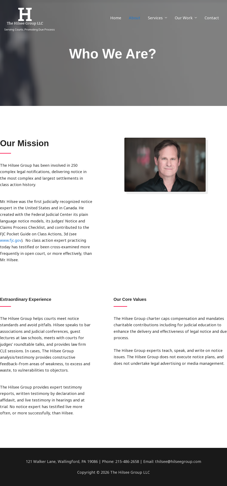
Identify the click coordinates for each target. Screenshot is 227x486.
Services (155, 17)
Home (115, 17)
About (134, 17)
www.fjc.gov (11, 240)
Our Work (184, 17)
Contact (212, 17)
